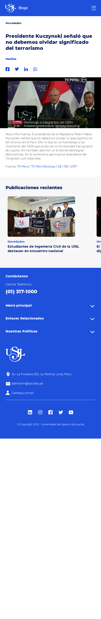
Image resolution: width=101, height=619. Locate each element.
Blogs (23, 8)
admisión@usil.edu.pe (27, 383)
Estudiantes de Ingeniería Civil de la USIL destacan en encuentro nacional (43, 249)
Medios (11, 59)
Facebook (9, 69)
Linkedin (27, 69)
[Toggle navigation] (94, 8)
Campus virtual (23, 393)
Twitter (18, 69)
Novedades (13, 23)
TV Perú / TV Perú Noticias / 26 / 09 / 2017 (47, 166)
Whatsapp (36, 69)
